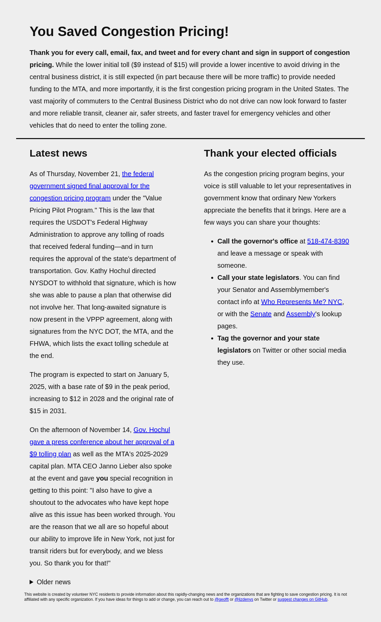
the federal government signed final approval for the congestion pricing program (92, 186)
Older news (54, 582)
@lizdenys (243, 599)
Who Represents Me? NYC (301, 301)
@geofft (222, 599)
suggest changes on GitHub (303, 599)
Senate (260, 314)
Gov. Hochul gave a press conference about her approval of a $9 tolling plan (102, 442)
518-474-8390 (328, 241)
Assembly (300, 314)
